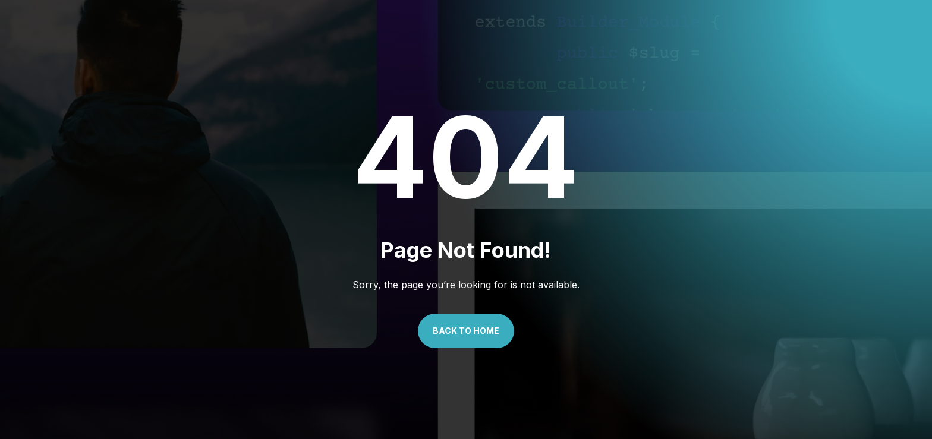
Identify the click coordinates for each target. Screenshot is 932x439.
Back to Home (466, 331)
